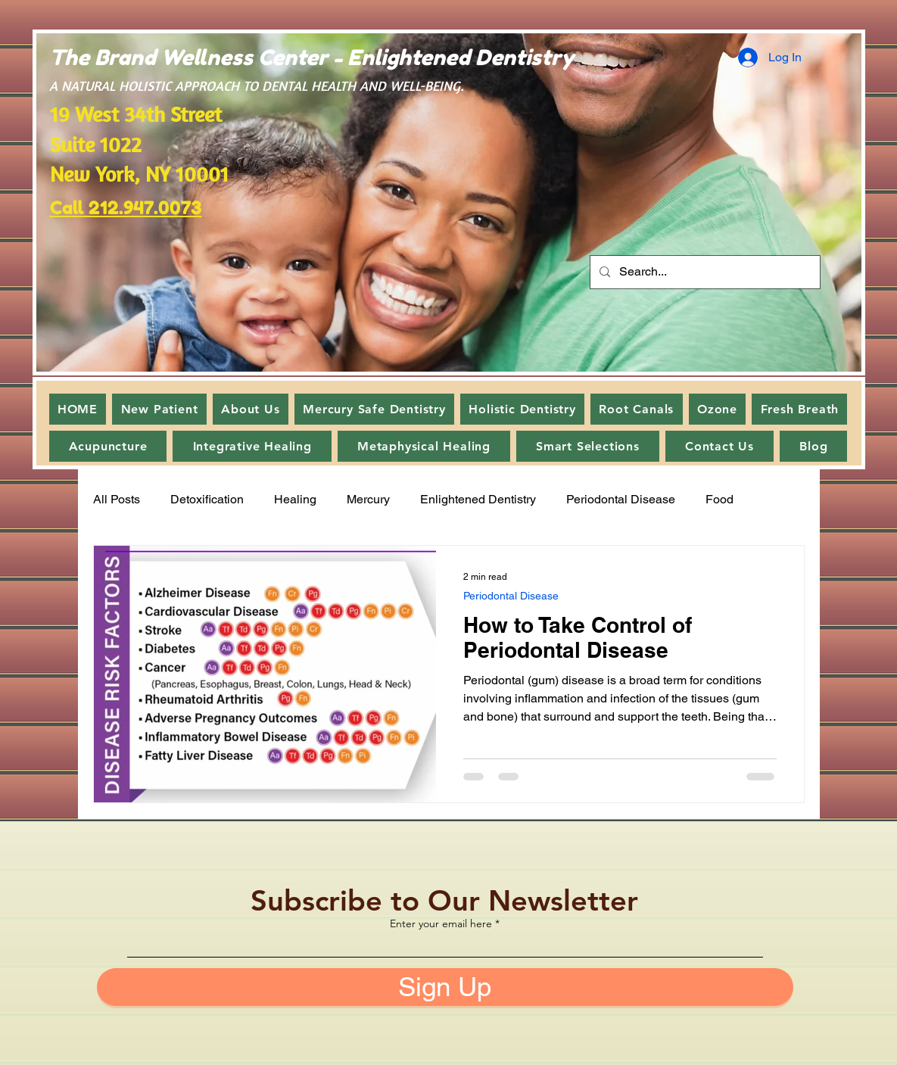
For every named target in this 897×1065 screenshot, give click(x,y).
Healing (295, 499)
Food (719, 499)
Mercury (368, 499)
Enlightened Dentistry (478, 499)
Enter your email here (441, 923)
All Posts (116, 499)
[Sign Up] (445, 987)
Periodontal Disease (620, 499)
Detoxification (207, 499)
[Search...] (703, 272)
